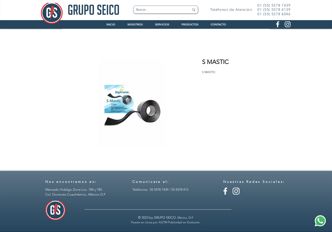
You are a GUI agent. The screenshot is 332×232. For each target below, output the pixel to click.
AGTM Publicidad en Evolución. (180, 222)
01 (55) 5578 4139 (274, 9)
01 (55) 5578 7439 (274, 5)
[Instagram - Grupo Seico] (236, 191)
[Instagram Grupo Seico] (288, 24)
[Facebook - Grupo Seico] (225, 191)
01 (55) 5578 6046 (274, 14)
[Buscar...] (159, 10)
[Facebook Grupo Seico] (278, 24)
